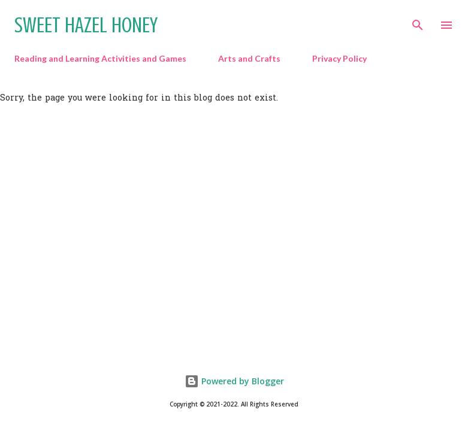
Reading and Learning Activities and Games (100, 58)
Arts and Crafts (249, 58)
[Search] (417, 21)
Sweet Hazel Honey (86, 25)
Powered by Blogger (234, 381)
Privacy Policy (339, 58)
